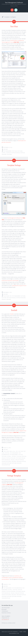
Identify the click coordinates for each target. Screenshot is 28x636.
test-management (14, 454)
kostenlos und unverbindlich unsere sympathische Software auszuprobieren (12, 577)
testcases (4, 456)
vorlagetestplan (6, 464)
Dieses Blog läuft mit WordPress (10, 631)
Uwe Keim (5, 149)
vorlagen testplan (21, 461)
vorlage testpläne (6, 461)
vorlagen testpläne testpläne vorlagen (11, 463)
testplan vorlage (15, 152)
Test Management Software (14, 3)
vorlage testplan (19, 459)
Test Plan (14, 26)
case (4, 451)
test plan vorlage (11, 297)
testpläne (9, 154)
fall (14, 451)
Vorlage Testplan (14, 475)
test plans (19, 151)
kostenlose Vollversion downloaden (10, 280)
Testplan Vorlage (14, 165)
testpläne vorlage (20, 458)
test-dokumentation (17, 588)
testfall (4, 152)
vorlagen (8, 299)
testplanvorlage (6, 459)
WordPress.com (15, 633)
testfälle (14, 456)
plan (4, 296)
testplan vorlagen (20, 297)
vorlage (4, 299)
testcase (20, 454)
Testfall (14, 310)
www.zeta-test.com (5, 619)
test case (20, 451)
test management (7, 151)
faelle (11, 451)
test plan (14, 151)
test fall (7, 453)
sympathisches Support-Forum (19, 285)
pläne (7, 296)
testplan (8, 152)
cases (7, 451)
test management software (18, 296)
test (11, 296)
